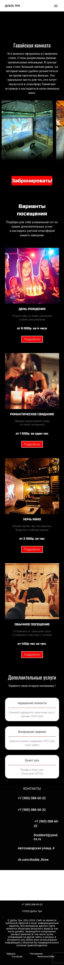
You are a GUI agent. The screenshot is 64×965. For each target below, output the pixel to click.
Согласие (17, 956)
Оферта (12, 953)
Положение (36, 953)
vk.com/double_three (33, 860)
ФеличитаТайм (38, 956)
